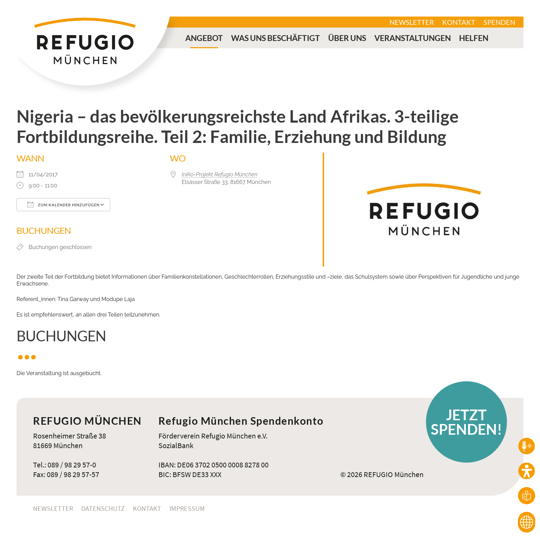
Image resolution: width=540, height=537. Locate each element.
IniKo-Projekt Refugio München (220, 174)
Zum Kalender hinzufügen (63, 205)
